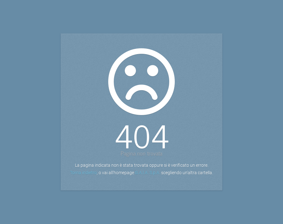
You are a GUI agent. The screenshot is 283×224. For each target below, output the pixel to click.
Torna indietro (83, 172)
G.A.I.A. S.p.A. (147, 172)
